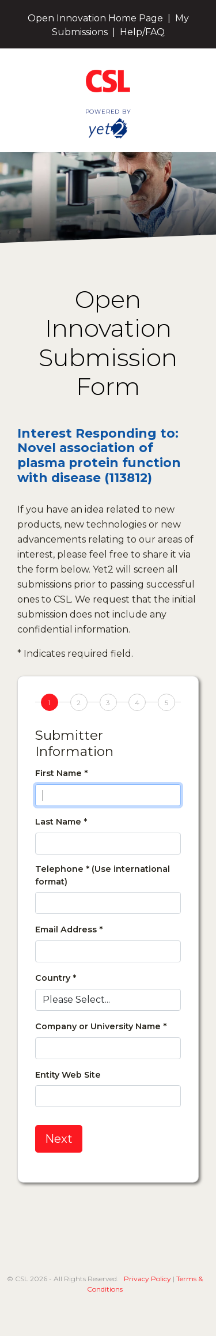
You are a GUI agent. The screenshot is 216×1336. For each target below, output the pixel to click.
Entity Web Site (68, 1075)
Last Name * (61, 821)
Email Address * (69, 929)
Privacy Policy (147, 1278)
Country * (55, 978)
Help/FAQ (142, 32)
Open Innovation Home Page (95, 18)
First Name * (61, 773)
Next (59, 1139)
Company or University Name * (100, 1026)
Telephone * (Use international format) (102, 875)
